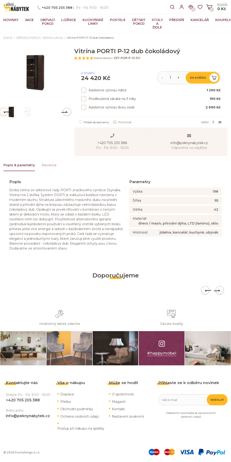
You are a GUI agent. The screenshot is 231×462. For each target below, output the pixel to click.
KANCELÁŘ (200, 20)
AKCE (29, 20)
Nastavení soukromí (128, 416)
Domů (7, 37)
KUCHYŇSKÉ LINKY (93, 22)
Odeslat (217, 399)
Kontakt (118, 409)
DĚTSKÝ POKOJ (138, 22)
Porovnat (122, 122)
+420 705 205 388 (57, 8)
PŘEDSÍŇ (176, 20)
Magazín (119, 402)
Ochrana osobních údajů (79, 416)
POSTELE (118, 20)
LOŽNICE (68, 20)
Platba (65, 402)
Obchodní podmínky (76, 409)
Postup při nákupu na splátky (80, 428)
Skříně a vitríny (53, 37)
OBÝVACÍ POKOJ (47, 22)
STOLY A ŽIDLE (157, 23)
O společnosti (123, 394)
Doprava (67, 394)
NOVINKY (10, 20)
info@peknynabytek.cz (189, 143)
